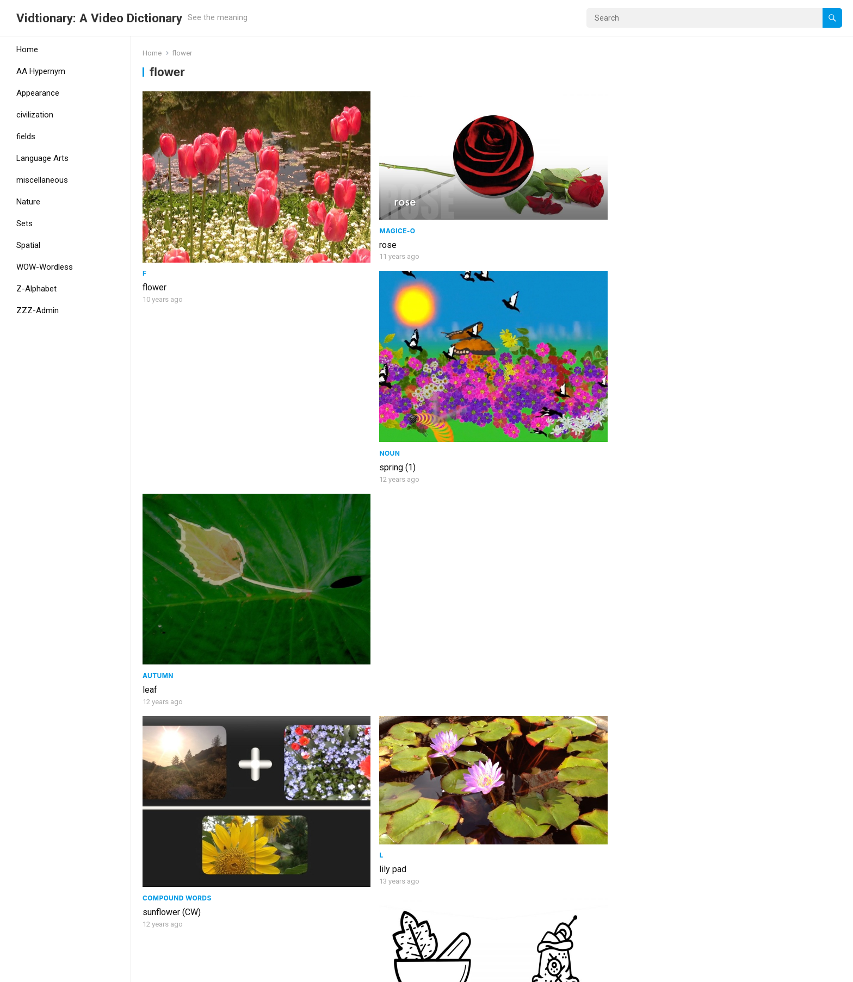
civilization (34, 115)
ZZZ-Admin (37, 310)
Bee (681, 744)
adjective (516, 730)
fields (25, 136)
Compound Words (177, 406)
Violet (331, 566)
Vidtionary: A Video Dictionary (99, 18)
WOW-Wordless (44, 267)
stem (506, 566)
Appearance (37, 93)
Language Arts (42, 158)
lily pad (333, 389)
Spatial (28, 245)
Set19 (507, 552)
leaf (681, 243)
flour (505, 389)
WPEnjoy (240, 970)
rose (328, 211)
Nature (28, 202)
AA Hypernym (40, 71)
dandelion (161, 566)
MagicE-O (338, 197)
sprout (686, 566)
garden (333, 744)
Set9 (328, 552)
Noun (507, 229)
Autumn (689, 229)
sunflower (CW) (172, 420)
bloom (154, 890)
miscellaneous (42, 180)
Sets (24, 223)
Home (27, 49)
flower (154, 243)
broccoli (689, 389)
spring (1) (515, 243)
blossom (159, 712)
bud (327, 921)
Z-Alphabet (36, 289)
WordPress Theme (182, 970)
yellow (509, 744)
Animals (690, 730)
